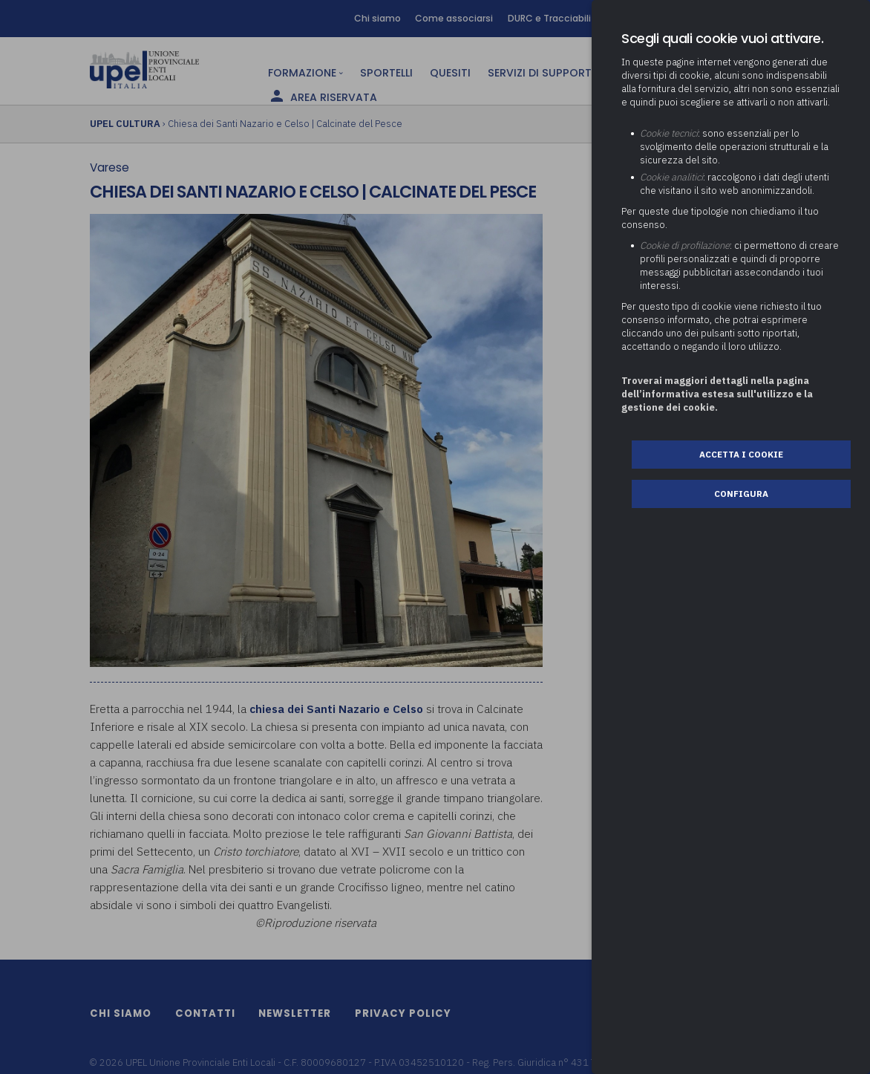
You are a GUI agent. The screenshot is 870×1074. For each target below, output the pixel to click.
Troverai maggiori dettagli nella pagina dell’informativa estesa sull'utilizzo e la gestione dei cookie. (717, 394)
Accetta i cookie (741, 454)
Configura (741, 493)
